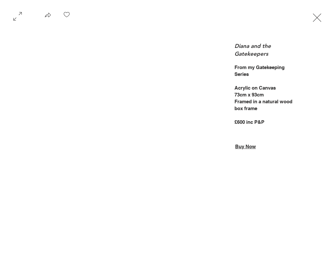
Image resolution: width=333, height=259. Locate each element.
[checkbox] (66, 17)
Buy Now (245, 146)
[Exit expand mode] (317, 17)
